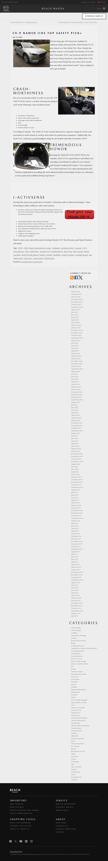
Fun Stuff (74, 682)
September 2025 (77, 307)
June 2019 (74, 495)
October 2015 (76, 608)
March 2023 (75, 384)
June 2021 (74, 438)
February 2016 (76, 598)
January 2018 (76, 539)
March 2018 (75, 534)
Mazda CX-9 (45, 251)
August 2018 (75, 521)
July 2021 (74, 436)
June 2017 (74, 557)
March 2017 (75, 564)
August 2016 (75, 582)
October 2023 (76, 366)
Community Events (77, 651)
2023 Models (76, 628)
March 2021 (75, 446)
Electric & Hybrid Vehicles (79, 664)
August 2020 (75, 464)
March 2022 (75, 415)
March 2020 (75, 474)
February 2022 (76, 418)
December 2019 (77, 479)
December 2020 (77, 454)
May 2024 (74, 348)
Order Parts (62, 810)
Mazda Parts (75, 723)
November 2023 (77, 364)
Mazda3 (74, 733)
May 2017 (74, 559)
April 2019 (75, 500)
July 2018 (74, 523)
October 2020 (76, 459)
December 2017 (77, 541)
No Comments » (36, 262)
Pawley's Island (45, 255)
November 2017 (77, 544)
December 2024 (77, 330)
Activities (74, 633)
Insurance (74, 695)
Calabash (55, 248)
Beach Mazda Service (78, 641)
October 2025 (76, 304)
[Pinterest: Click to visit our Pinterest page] (26, 841)
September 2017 (77, 549)
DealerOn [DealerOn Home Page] (26, 854)
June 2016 (74, 588)
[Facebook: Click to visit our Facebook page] (10, 841)
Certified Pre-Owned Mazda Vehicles (84, 648)
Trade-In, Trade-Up (20, 829)
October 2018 (76, 516)
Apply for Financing (20, 823)
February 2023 (76, 387)
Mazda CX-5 (75, 713)
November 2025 (77, 302)
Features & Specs (77, 671)
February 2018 (76, 536)
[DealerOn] (16, 852)
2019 (20, 248)
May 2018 (74, 528)
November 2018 (77, 513)
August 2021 (75, 433)
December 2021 (77, 423)
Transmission (75, 772)
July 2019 (74, 492)
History (73, 684)
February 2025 (76, 325)
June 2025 (74, 315)
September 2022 (77, 400)
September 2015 (77, 611)
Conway (78, 248)
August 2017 (75, 552)
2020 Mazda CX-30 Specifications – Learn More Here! (78, 22)
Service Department (66, 804)
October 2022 (76, 397)
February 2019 (76, 505)
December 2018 (77, 510)
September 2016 (77, 580)
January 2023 (76, 389)
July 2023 (74, 374)
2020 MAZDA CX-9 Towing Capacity (24, 22)
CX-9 (84, 248)
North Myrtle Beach (30, 255)
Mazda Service (76, 728)
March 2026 (75, 292)
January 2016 (76, 600)
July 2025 (74, 312)
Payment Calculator (20, 826)
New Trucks (78, 251)
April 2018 (75, 531)
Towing (73, 769)
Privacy (38, 854)
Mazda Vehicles (76, 731)
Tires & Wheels (76, 767)
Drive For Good (76, 659)
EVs (72, 666)
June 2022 (74, 407)
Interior (73, 697)
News (73, 741)
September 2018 (77, 518)
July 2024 (74, 343)
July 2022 (74, 405)
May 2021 (74, 441)
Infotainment (75, 692)
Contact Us (62, 826)
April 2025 (75, 320)
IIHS (27, 251)
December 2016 (77, 572)
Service (73, 759)
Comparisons (76, 653)
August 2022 (75, 402)
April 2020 (75, 472)
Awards (24, 262)
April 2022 (75, 413)
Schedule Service (94, 16)
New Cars (68, 251)
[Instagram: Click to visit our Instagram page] (31, 841)
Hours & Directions (66, 829)
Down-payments (77, 656)
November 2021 (77, 425)
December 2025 (77, 299)
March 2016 (75, 595)
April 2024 (75, 351)
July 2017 (74, 554)
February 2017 (76, 567)
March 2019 (75, 503)
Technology (75, 762)
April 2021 (75, 443)
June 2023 (74, 376)
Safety (73, 754)
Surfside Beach (81, 255)
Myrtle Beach (57, 251)
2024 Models (76, 630)
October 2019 (76, 485)
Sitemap (32, 854)
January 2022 (76, 420)
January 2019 (76, 508)
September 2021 (77, 431)
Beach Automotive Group (40, 248)
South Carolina (68, 255)
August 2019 (75, 490)
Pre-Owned (75, 746)
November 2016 (77, 575)
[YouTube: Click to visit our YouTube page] (20, 841)
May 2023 (74, 379)
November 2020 (77, 456)
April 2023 (75, 382)
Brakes (73, 643)
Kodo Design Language (79, 700)
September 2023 (77, 369)
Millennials (75, 736)
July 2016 (74, 585)
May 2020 (74, 469)
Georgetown (18, 251)
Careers (60, 832)
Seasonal (74, 756)
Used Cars (27, 258)
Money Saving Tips (77, 738)
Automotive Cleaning (78, 635)
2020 (25, 248)
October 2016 (76, 577)
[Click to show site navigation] (101, 9)
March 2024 (75, 353)
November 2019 (77, 482)
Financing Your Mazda (78, 674)
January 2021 (76, 451)
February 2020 (76, 477)
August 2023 (75, 371)
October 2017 (76, 546)
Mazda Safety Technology (80, 726)
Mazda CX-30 (76, 710)
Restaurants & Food (78, 751)
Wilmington (49, 258)
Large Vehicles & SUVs (78, 702)
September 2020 (77, 461)
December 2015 (77, 603)
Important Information (78, 689)
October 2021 (76, 428)
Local (73, 705)
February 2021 (76, 449)
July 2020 (74, 467)
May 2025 (74, 317)
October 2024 (76, 335)
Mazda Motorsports (78, 720)
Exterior (73, 669)
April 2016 (75, 593)
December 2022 (77, 392)
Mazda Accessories (78, 707)
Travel (73, 774)
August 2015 (75, 613)
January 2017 (76, 570)
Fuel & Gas (75, 677)
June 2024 (74, 346)
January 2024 (76, 358)
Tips (72, 764)
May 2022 (74, 410)
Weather (74, 780)
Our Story (61, 823)
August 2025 (75, 310)
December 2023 (77, 361)
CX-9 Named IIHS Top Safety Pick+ (47, 33)
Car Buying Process (77, 646)
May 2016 (74, 590)
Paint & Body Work (77, 744)
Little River (34, 251)
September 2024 (77, 338)
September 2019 (77, 487)
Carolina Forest (67, 248)
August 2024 (75, 340)
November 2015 (77, 606)
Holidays (74, 687)
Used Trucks (38, 258)
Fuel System (75, 679)
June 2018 (74, 526)
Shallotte (56, 255)
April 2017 (75, 562)
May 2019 (74, 497)
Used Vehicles (17, 807)
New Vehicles (16, 804)
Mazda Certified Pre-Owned (24, 810)
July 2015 (74, 616)
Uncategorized (76, 777)
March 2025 (75, 322)
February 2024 (76, 356)
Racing (73, 749)
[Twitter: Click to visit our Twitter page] (16, 841)
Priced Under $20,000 (21, 813)
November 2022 (77, 394)
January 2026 (76, 297)
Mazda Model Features (79, 718)
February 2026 (76, 294)
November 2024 (77, 333)
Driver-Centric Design (78, 661)
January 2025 (76, 328)
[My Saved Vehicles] (102, 2)
